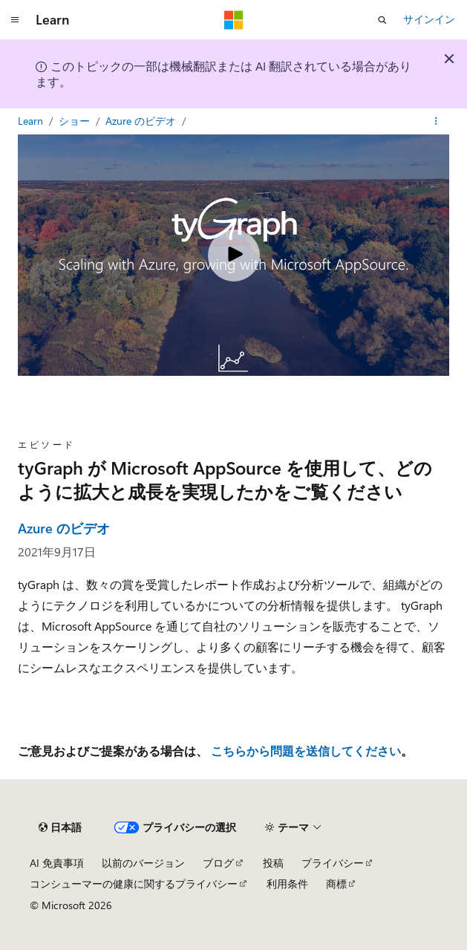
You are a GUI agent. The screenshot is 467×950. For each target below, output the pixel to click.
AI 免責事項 (57, 863)
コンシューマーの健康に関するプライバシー (134, 883)
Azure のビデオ (142, 121)
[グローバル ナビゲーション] (15, 20)
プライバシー (332, 863)
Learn (32, 121)
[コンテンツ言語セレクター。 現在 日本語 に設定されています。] (60, 827)
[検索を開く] (382, 20)
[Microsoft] (234, 20)
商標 (336, 883)
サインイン (429, 19)
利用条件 (287, 883)
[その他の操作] (436, 121)
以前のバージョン (143, 863)
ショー (76, 121)
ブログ (218, 863)
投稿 (273, 863)
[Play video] (234, 256)
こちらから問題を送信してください (306, 750)
